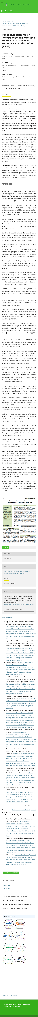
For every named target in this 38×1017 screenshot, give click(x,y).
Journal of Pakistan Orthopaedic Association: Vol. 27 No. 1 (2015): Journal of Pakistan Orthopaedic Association (20, 672)
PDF (6, 547)
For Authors (6, 888)
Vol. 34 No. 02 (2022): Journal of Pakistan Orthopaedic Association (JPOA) (16, 25)
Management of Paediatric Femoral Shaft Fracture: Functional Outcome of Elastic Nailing (19, 794)
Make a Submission (11, 873)
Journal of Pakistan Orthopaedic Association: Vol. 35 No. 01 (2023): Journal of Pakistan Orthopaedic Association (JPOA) (20, 862)
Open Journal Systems (10, 995)
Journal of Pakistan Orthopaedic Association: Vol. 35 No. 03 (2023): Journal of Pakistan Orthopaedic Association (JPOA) (20, 725)
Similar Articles (8, 618)
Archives (10, 22)
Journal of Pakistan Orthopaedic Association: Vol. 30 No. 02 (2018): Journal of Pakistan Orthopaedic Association (20, 657)
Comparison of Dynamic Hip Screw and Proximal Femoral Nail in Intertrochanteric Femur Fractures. (20, 629)
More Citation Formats (13, 610)
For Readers (6, 885)
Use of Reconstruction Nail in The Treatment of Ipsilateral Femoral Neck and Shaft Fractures (21, 775)
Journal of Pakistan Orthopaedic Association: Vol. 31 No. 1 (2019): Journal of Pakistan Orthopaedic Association (20, 763)
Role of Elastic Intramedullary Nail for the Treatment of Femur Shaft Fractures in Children (21, 684)
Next (32, 806)
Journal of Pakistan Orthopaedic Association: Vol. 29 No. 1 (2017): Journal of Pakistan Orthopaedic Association (20, 782)
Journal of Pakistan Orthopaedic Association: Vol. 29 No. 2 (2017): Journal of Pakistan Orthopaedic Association (20, 691)
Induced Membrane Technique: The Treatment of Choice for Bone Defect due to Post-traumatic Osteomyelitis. (20, 843)
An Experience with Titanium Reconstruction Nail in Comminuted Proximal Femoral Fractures (19, 665)
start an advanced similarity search (24, 810)
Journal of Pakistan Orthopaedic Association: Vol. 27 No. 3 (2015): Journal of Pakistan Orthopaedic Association (19, 799)
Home (4, 22)
